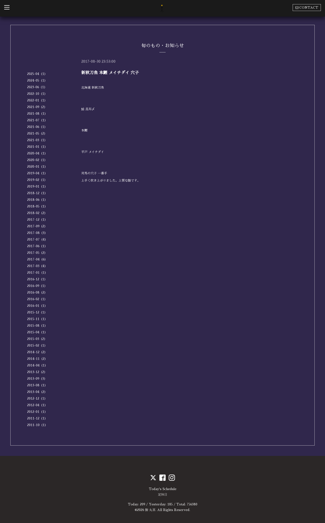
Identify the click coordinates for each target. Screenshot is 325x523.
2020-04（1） (37, 153)
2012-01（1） (37, 411)
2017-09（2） (37, 226)
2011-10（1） (37, 425)
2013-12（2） (37, 372)
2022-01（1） (37, 100)
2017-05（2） (37, 252)
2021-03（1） (37, 140)
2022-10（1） (37, 93)
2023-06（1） (37, 87)
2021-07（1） (37, 120)
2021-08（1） (37, 113)
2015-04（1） (37, 332)
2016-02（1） (37, 299)
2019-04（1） (37, 173)
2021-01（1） (37, 146)
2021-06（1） (37, 126)
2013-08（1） (37, 385)
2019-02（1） (37, 179)
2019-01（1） (37, 186)
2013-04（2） (37, 391)
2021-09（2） (37, 106)
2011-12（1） (37, 418)
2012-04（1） (37, 405)
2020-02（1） (37, 159)
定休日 (162, 494)
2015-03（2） (37, 338)
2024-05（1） (37, 80)
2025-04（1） (37, 73)
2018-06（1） (37, 199)
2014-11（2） (37, 358)
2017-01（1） (37, 272)
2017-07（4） (37, 239)
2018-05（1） (37, 206)
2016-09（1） (37, 285)
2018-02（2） (37, 213)
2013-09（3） (37, 378)
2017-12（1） (37, 219)
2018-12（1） (37, 193)
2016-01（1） (37, 305)
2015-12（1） (37, 312)
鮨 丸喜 (150, 509)
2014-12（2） (37, 352)
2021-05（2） (37, 133)
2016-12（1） (37, 279)
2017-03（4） (37, 266)
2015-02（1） (37, 345)
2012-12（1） (37, 398)
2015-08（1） (37, 325)
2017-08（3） (37, 232)
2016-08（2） (37, 292)
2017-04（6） (37, 259)
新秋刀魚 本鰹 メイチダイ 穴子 (110, 73)
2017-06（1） (37, 246)
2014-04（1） (37, 365)
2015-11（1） (37, 319)
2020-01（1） (37, 166)
